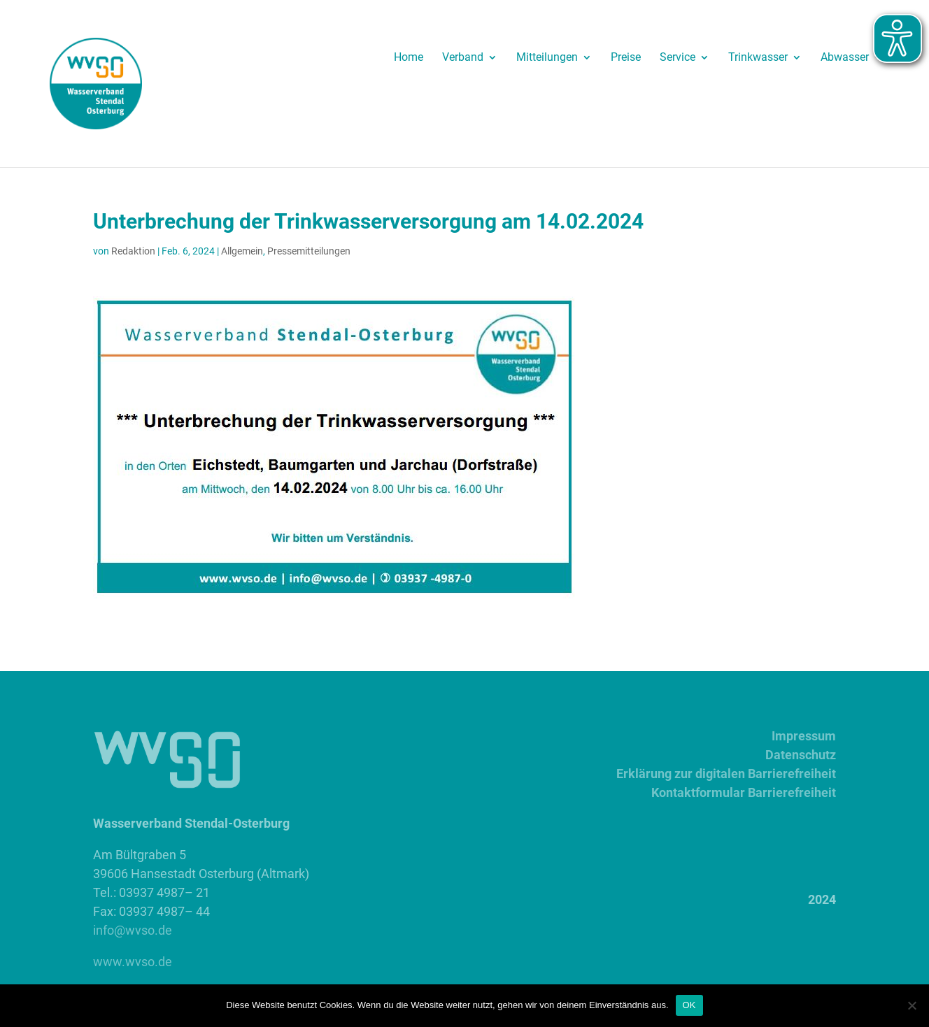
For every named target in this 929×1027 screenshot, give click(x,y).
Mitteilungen (547, 58)
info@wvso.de (132, 930)
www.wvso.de (132, 961)
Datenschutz (800, 754)
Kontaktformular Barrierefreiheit (743, 792)
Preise (626, 58)
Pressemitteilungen (308, 251)
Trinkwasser (758, 58)
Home (408, 58)
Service (677, 58)
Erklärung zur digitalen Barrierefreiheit (726, 773)
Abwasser (845, 58)
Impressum (804, 735)
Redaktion (133, 251)
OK (689, 1005)
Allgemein (242, 251)
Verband (462, 58)
